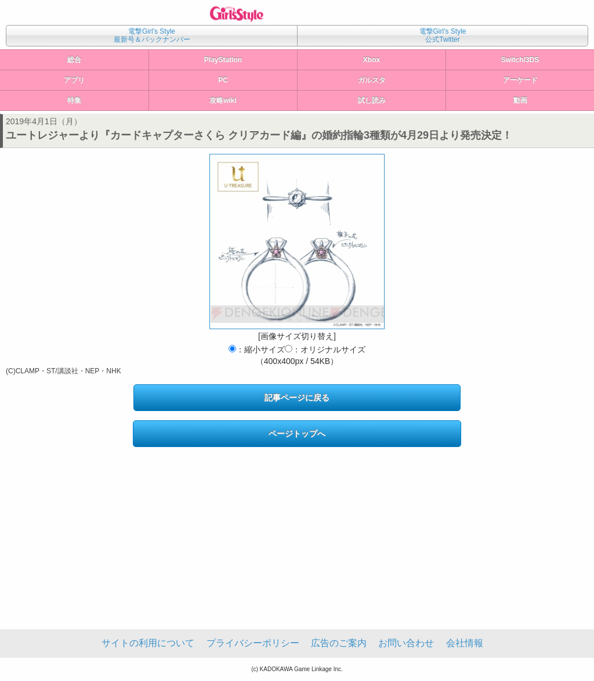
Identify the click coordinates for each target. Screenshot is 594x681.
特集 (74, 100)
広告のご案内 (339, 643)
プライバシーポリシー (253, 643)
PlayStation (223, 60)
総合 (74, 60)
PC (223, 80)
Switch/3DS (520, 60)
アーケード (520, 80)
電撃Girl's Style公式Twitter (442, 35)
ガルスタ (372, 80)
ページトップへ (297, 433)
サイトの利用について (148, 643)
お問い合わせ (406, 643)
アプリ (74, 80)
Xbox (371, 60)
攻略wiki (223, 100)
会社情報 (464, 643)
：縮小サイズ (257, 349)
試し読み (372, 100)
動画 (520, 100)
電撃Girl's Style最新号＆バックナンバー (152, 35)
